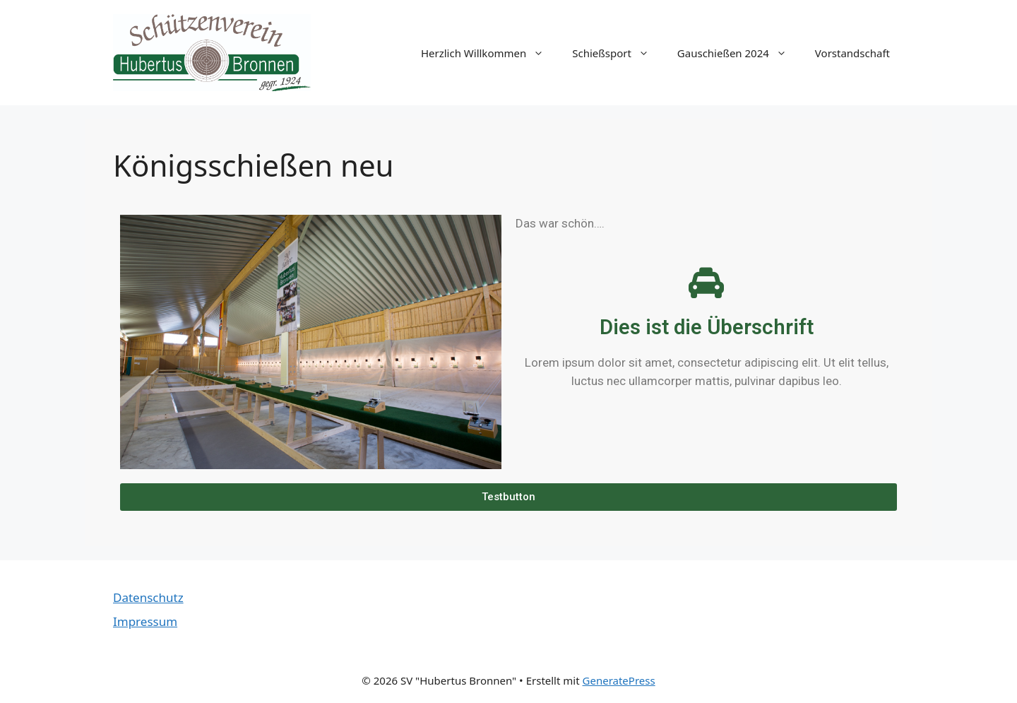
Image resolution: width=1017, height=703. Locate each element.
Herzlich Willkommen (489, 53)
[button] (508, 497)
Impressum (145, 621)
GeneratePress (619, 680)
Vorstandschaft (852, 53)
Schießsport (617, 53)
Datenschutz (148, 597)
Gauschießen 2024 (739, 53)
